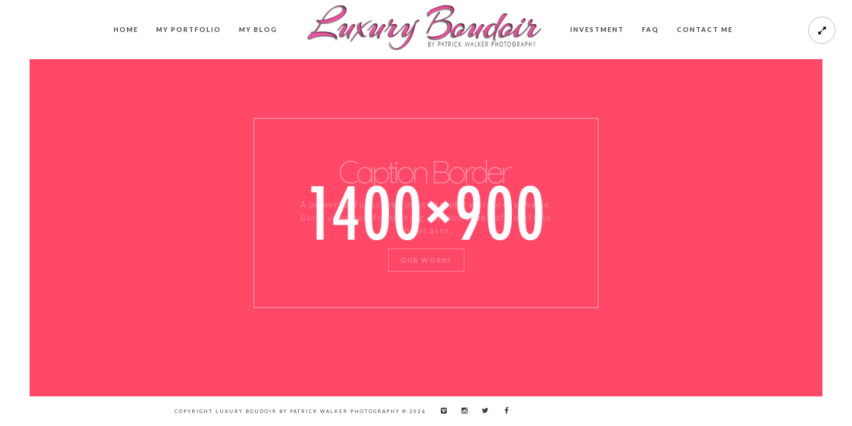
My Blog (258, 29)
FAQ (650, 29)
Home (126, 29)
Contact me (705, 29)
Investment (597, 29)
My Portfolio (188, 29)
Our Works (426, 260)
